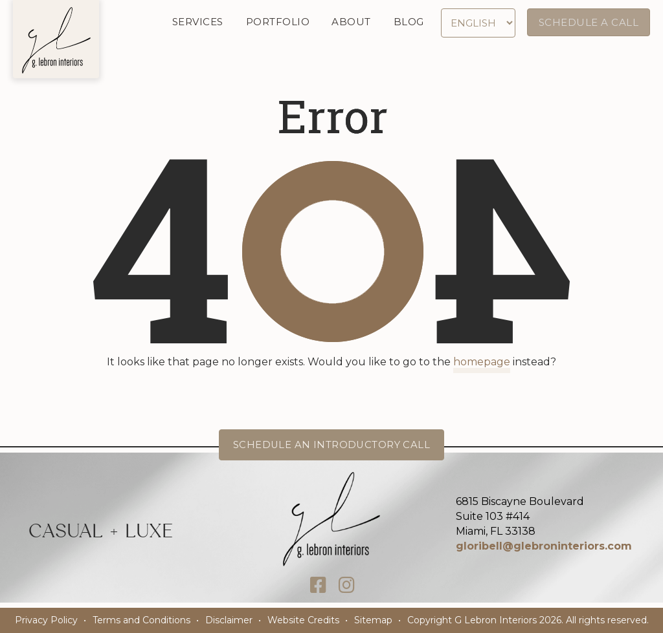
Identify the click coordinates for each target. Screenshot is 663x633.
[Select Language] (479, 23)
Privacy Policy (46, 620)
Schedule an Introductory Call (332, 444)
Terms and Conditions (141, 620)
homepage (481, 362)
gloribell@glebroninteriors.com (544, 546)
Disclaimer (229, 620)
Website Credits (303, 620)
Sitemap (373, 620)
